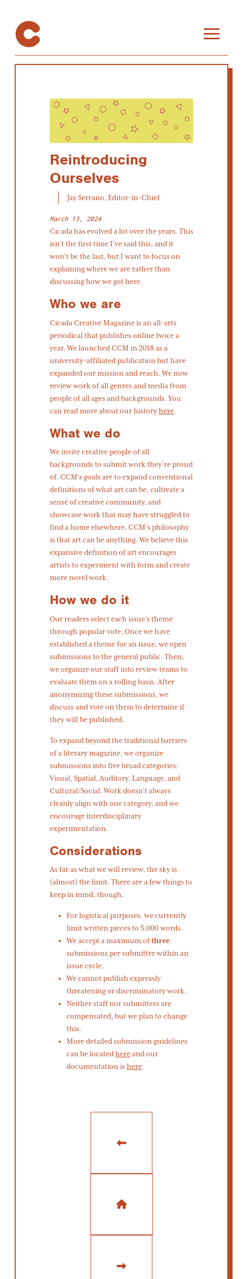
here (166, 411)
